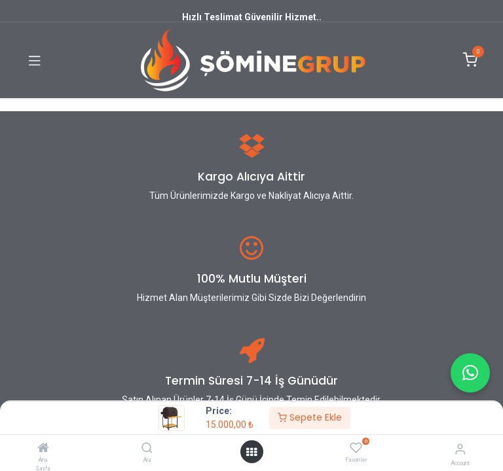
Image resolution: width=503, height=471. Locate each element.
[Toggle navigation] (35, 60)
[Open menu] (251, 452)
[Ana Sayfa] (43, 449)
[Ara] (147, 449)
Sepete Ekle (310, 417)
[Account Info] (460, 449)
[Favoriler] (356, 448)
